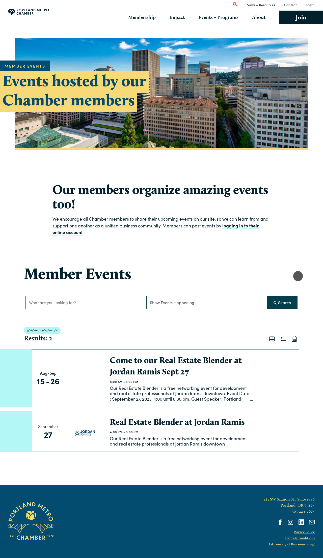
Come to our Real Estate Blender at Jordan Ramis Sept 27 (176, 366)
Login (310, 5)
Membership (149, 17)
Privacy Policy (304, 532)
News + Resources (261, 5)
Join (301, 17)
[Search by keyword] (86, 302)
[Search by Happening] (206, 302)
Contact (290, 5)
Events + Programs (222, 17)
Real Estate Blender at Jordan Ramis (177, 422)
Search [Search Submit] (282, 302)
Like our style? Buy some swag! (292, 544)
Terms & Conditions (300, 538)
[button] (298, 276)
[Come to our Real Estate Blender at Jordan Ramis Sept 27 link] (85, 378)
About (260, 17)
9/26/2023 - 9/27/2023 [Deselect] (42, 330)
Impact (183, 17)
